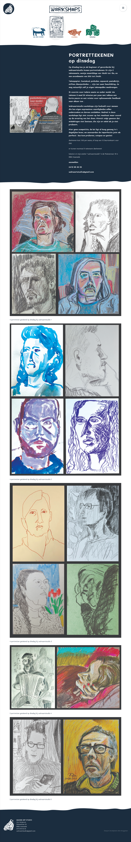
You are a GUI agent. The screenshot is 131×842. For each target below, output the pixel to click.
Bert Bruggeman (123, 831)
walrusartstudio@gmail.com (25, 831)
